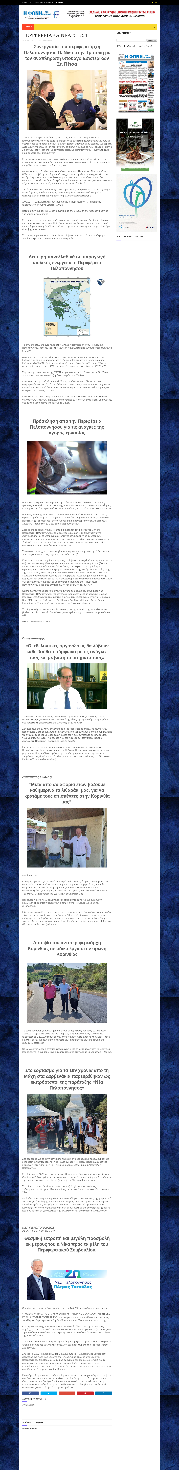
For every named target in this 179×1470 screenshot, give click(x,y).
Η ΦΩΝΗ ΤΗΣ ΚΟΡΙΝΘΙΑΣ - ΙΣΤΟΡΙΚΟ (41, 3)
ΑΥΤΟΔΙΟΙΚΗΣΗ (46, 40)
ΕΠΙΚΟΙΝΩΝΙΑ (59, 3)
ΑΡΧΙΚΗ (24, 3)
